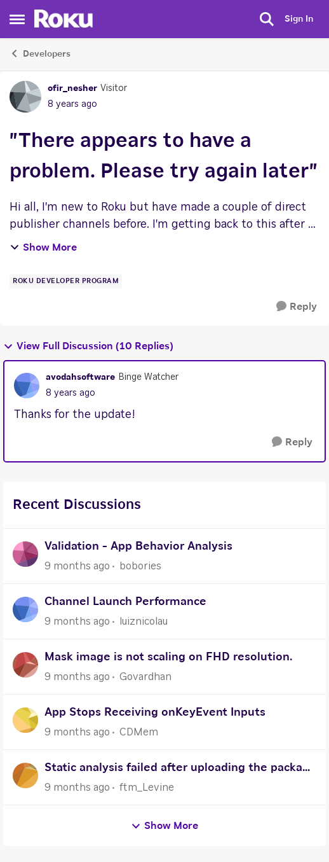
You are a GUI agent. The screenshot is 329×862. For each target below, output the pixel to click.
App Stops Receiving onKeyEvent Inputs (154, 712)
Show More (43, 247)
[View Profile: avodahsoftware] (26, 385)
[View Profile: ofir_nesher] (25, 97)
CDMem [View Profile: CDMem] (138, 732)
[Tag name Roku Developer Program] (66, 281)
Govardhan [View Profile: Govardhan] (145, 677)
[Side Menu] (17, 19)
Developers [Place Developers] (40, 53)
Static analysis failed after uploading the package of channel (180, 769)
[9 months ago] (77, 566)
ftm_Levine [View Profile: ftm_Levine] (146, 787)
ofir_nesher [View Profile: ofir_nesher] (72, 88)
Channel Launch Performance (125, 602)
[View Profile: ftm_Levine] (25, 775)
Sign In (299, 19)
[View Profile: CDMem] (25, 720)
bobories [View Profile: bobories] (140, 566)
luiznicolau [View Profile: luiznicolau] (143, 621)
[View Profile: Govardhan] (25, 665)
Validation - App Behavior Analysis (138, 546)
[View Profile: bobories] (25, 554)
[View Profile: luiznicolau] (25, 609)
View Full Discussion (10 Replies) (88, 346)
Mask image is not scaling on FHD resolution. (168, 657)
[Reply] (296, 307)
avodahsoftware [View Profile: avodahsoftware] (80, 377)
